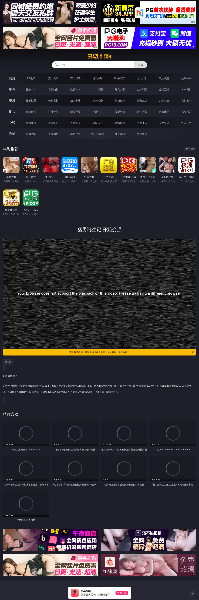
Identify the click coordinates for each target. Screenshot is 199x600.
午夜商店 (53, 134)
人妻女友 (75, 122)
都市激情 (31, 122)
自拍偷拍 (53, 89)
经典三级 (142, 100)
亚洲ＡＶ (31, 89)
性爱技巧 (186, 122)
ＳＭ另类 (186, 89)
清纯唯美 (142, 111)
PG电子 (31, 78)
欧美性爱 (98, 100)
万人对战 (75, 78)
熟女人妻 (120, 89)
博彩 (12, 78)
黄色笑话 (164, 122)
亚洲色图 (53, 111)
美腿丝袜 (120, 111)
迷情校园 (120, 122)
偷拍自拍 (53, 100)
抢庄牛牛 (186, 78)
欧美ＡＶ (75, 89)
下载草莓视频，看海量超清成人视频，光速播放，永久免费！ (131, 352)
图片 (12, 111)
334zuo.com (99, 56)
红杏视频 (120, 134)
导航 (12, 134)
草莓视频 (75, 134)
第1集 (8, 361)
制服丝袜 (120, 100)
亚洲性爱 (31, 100)
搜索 (140, 64)
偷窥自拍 (31, 111)
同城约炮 (31, 134)
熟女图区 (164, 111)
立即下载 (121, 592)
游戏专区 (98, 78)
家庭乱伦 (53, 122)
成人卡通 (75, 100)
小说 (12, 123)
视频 (12, 89)
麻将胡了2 (120, 78)
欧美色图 (75, 111)
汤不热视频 (97, 134)
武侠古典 (98, 122)
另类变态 (186, 100)
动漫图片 (98, 111)
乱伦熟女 (164, 100)
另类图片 (186, 111)
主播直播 (164, 89)
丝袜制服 (142, 89)
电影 (12, 100)
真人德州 (53, 78)
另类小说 (142, 122)
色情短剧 (142, 134)
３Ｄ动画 (98, 89)
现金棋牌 (164, 78)
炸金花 (142, 78)
